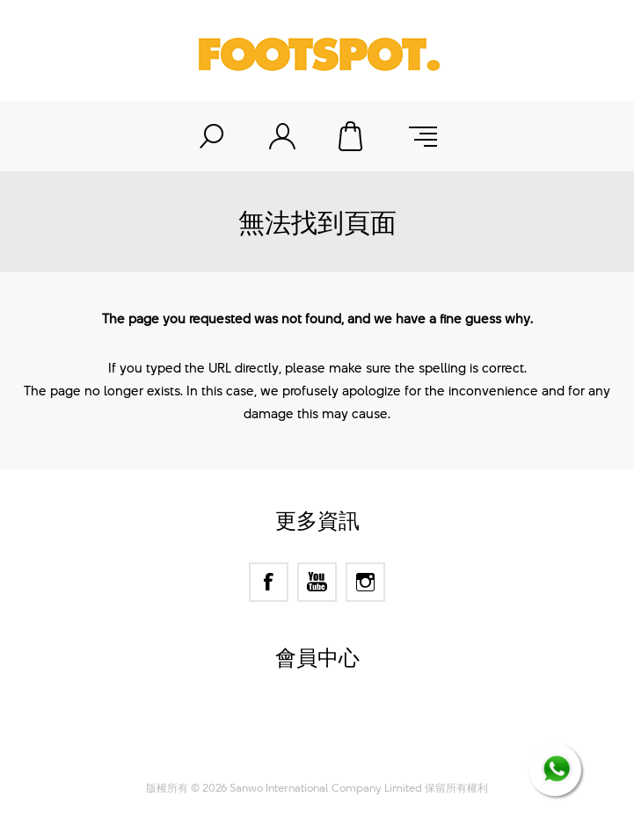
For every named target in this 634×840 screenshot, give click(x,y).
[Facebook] (268, 582)
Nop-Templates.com (350, 748)
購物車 (352, 136)
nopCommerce (348, 726)
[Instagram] (365, 582)
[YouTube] (317, 582)
